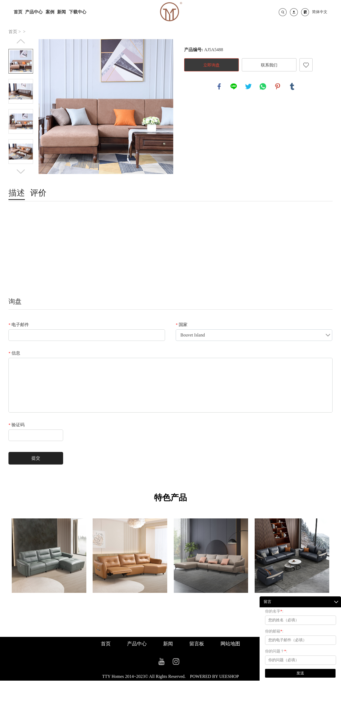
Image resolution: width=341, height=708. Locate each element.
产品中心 (34, 12)
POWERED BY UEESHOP (214, 676)
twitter (248, 86)
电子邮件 (18, 324)
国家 (181, 324)
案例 (50, 12)
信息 (14, 353)
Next (20, 171)
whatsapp (263, 86)
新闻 (61, 12)
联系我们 (269, 65)
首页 (18, 12)
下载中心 (77, 12)
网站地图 (230, 643)
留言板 (196, 643)
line (234, 86)
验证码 (16, 424)
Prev (20, 41)
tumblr (292, 86)
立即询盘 (211, 65)
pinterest (278, 86)
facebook (219, 86)
